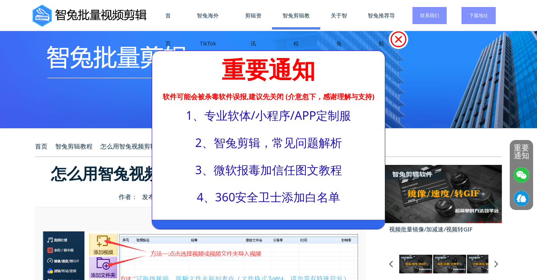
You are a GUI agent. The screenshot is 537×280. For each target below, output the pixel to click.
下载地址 (478, 15)
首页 (169, 29)
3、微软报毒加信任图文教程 (268, 170)
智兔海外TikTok (209, 29)
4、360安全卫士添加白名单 (268, 197)
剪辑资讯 (254, 29)
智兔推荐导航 (381, 29)
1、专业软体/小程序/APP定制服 (268, 115)
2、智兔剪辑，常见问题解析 (268, 142)
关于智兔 (339, 29)
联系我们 (429, 15)
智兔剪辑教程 (296, 29)
